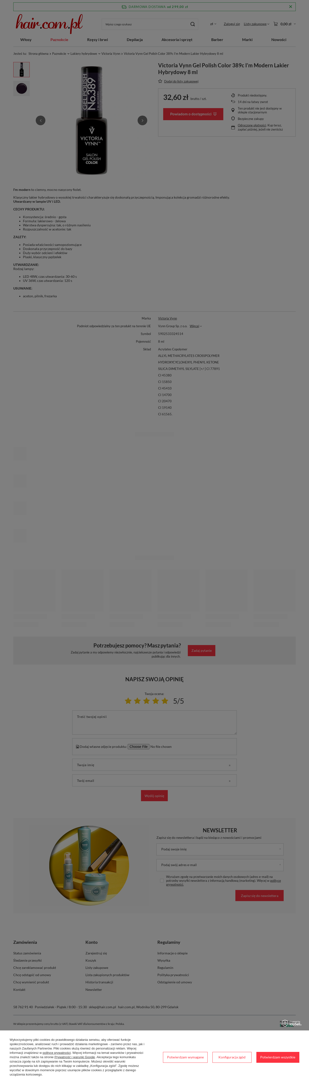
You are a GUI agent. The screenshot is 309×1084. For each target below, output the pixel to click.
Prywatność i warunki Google (75, 1057)
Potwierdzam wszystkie (277, 1057)
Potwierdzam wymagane (185, 1057)
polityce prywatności (57, 1053)
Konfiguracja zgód (232, 1057)
